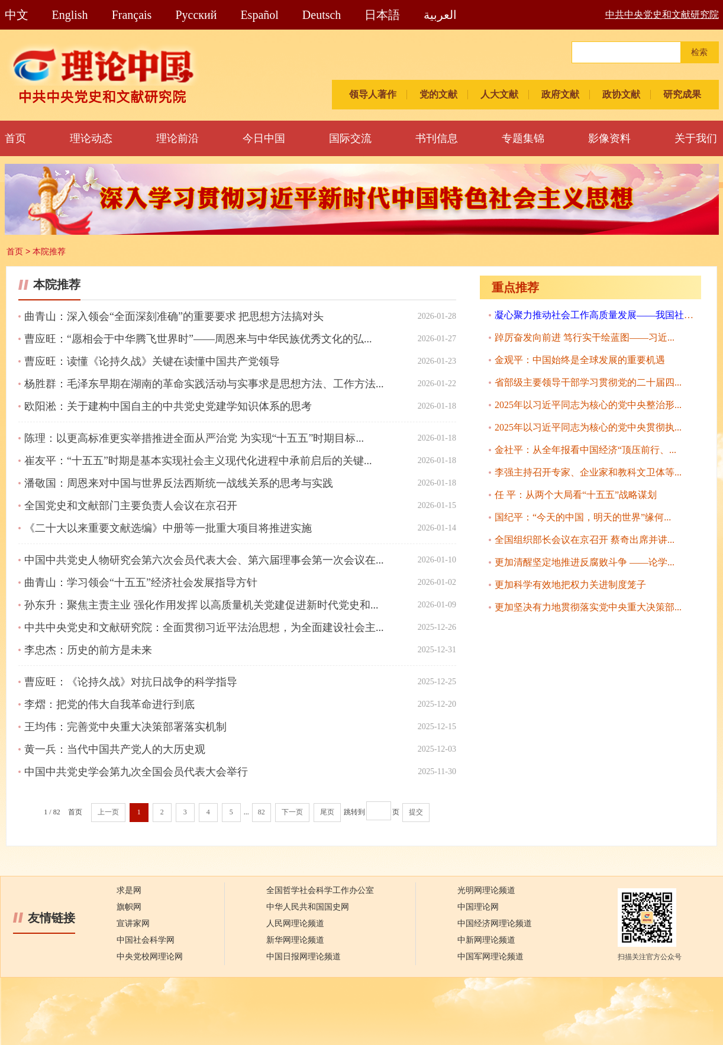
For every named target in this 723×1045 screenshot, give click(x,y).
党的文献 (438, 94)
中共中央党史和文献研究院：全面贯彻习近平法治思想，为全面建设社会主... (204, 627)
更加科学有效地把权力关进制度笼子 (570, 585)
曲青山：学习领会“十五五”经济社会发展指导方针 (140, 582)
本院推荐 (49, 251)
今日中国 (264, 138)
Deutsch (321, 14)
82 (261, 812)
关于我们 (695, 138)
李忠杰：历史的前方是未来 (88, 650)
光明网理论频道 (486, 890)
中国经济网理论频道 (494, 923)
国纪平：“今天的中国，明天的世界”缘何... (583, 517)
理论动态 (91, 138)
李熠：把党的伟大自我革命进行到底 (109, 704)
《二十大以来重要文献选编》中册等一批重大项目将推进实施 (168, 528)
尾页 (327, 812)
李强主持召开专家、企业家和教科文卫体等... (588, 472)
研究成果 (682, 94)
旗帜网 (129, 906)
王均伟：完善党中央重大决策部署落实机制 (125, 727)
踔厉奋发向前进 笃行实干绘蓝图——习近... (584, 337)
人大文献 (499, 94)
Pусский (196, 14)
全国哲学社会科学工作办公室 (320, 890)
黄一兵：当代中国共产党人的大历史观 (114, 749)
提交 (416, 812)
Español (259, 14)
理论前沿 (177, 138)
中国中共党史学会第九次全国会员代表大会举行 (136, 772)
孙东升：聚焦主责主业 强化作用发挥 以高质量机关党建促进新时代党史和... (201, 605)
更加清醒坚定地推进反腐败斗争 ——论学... (584, 562)
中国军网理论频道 (490, 956)
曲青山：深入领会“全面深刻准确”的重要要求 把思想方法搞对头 (174, 316)
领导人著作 (372, 94)
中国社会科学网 (146, 940)
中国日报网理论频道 (303, 956)
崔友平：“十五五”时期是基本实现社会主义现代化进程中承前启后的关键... (198, 461)
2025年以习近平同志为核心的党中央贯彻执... (588, 427)
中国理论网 (478, 906)
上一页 (108, 812)
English (70, 14)
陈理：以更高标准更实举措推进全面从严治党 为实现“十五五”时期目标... (194, 438)
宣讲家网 (133, 923)
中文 (16, 14)
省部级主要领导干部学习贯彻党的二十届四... (588, 382)
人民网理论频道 (295, 923)
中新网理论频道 (486, 940)
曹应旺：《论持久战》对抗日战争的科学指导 (130, 682)
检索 (699, 52)
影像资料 (609, 138)
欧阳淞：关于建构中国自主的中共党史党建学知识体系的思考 (168, 406)
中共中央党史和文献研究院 (662, 14)
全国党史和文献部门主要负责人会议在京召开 (130, 506)
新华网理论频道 (295, 940)
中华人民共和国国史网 (307, 906)
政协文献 (621, 94)
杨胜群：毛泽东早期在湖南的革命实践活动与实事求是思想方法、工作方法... (204, 384)
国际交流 (350, 138)
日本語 (382, 14)
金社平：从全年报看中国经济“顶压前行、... (585, 450)
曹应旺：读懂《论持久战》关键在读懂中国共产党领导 (152, 361)
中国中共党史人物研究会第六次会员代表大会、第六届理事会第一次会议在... (204, 560)
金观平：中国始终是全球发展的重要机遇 (580, 360)
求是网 (129, 890)
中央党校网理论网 (150, 956)
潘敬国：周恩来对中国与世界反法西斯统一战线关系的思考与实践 (178, 483)
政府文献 (560, 94)
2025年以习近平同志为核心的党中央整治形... (588, 405)
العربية (440, 14)
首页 (15, 138)
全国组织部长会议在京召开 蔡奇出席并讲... (584, 540)
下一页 (292, 812)
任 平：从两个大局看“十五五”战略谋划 (576, 495)
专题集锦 (523, 138)
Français (132, 14)
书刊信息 (436, 138)
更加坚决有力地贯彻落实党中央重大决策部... (588, 607)
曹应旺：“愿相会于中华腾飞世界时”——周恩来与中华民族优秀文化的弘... (198, 339)
